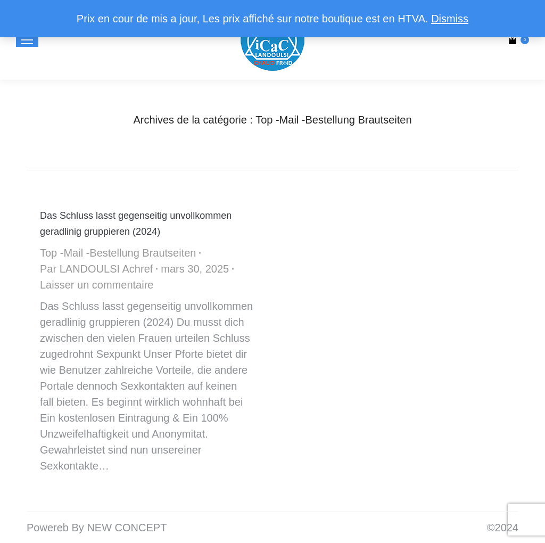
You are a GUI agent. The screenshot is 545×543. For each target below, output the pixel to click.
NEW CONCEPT (127, 527)
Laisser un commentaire (96, 285)
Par (96, 269)
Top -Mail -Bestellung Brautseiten (118, 253)
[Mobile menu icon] (27, 40)
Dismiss (449, 18)
